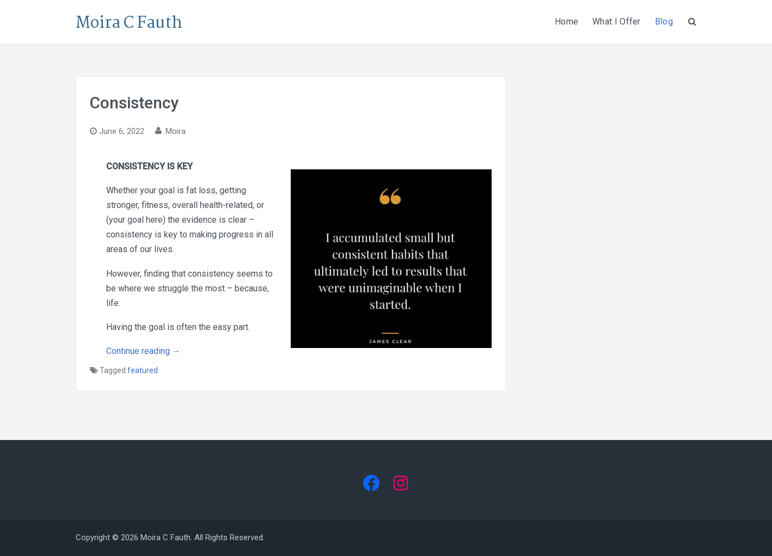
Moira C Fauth (129, 23)
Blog (664, 21)
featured (142, 370)
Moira (176, 131)
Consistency (134, 102)
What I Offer (616, 21)
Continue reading (143, 351)
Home (566, 21)
